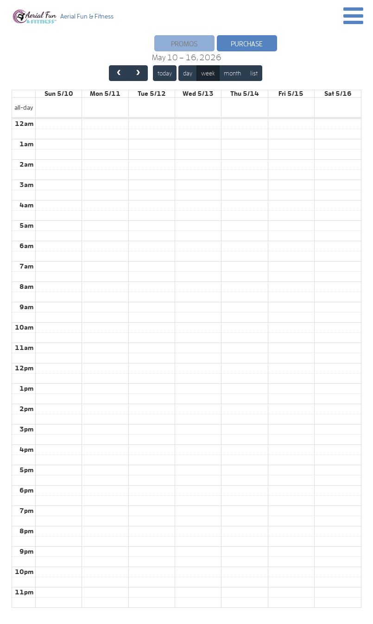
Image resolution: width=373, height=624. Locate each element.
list (254, 73)
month (232, 73)
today (165, 73)
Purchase (247, 44)
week (208, 73)
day (187, 73)
